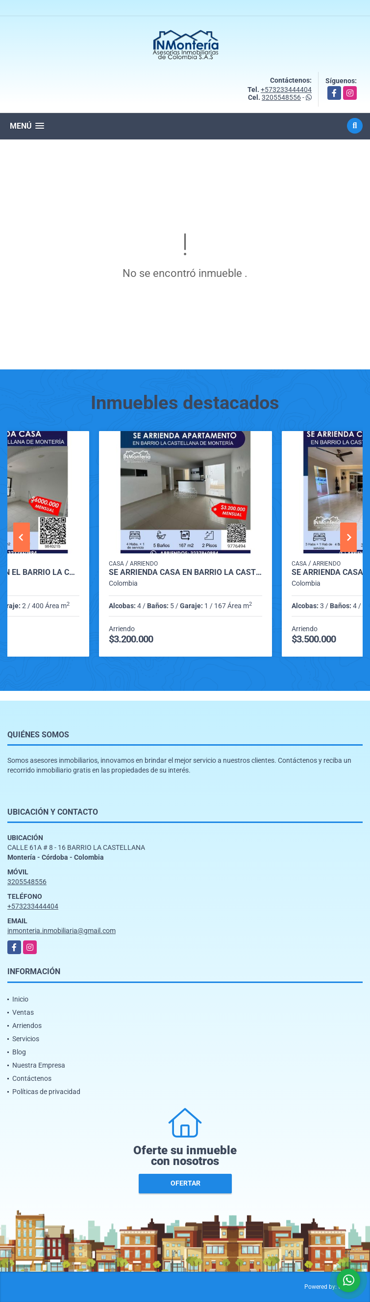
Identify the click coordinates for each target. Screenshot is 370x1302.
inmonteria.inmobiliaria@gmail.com (61, 931)
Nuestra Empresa (38, 1065)
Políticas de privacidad (46, 1092)
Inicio (20, 999)
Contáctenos (31, 1078)
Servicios (25, 1039)
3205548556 (281, 97)
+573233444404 (286, 89)
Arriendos (27, 1025)
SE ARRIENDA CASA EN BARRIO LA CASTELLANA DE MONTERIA (185, 572)
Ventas (23, 1012)
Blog (19, 1052)
